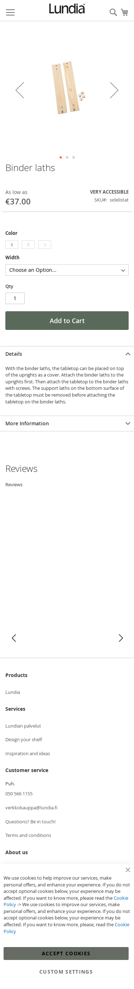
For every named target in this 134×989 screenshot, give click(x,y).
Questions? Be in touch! (30, 821)
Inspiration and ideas (27, 753)
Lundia (12, 692)
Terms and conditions (28, 835)
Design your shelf (23, 739)
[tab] (67, 353)
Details (13, 353)
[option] (11, 244)
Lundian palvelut (23, 726)
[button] (19, 90)
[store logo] (67, 9)
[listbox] (67, 245)
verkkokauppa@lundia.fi (31, 807)
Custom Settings (66, 971)
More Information (27, 423)
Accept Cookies (66, 953)
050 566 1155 (19, 793)
